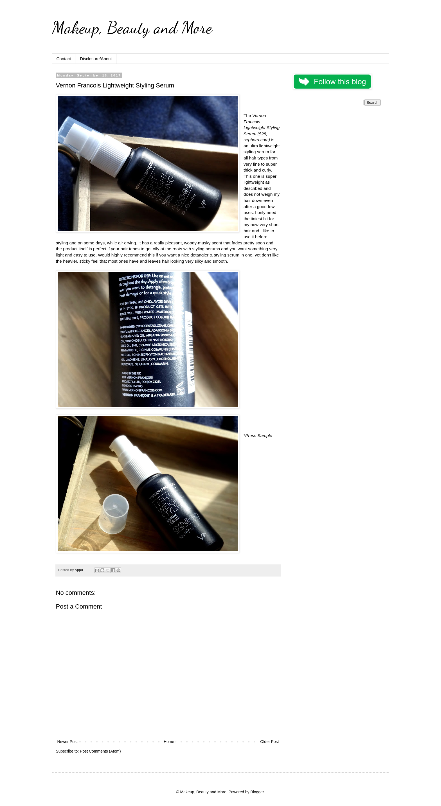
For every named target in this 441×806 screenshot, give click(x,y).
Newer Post (67, 741)
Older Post (269, 741)
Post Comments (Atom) (100, 751)
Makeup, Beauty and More (132, 27)
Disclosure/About (96, 58)
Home (169, 741)
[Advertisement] (337, 149)
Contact (64, 58)
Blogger (257, 792)
